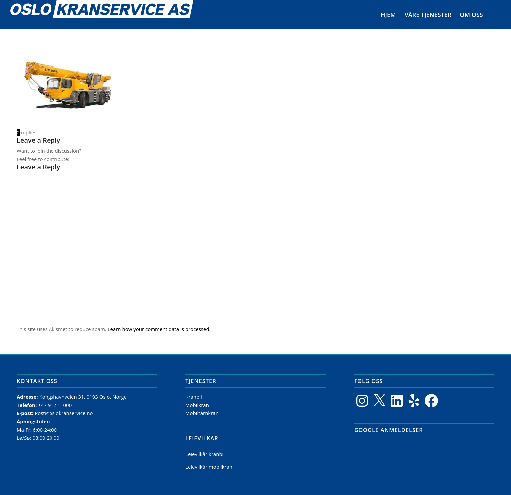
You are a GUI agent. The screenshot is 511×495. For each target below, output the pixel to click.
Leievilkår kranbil (205, 454)
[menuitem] (389, 14)
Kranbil (193, 396)
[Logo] (101, 14)
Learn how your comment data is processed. (159, 329)
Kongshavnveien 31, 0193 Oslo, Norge (83, 396)
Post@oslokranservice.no (64, 413)
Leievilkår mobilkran (208, 466)
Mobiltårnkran (202, 413)
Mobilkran (197, 405)
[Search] (494, 14)
